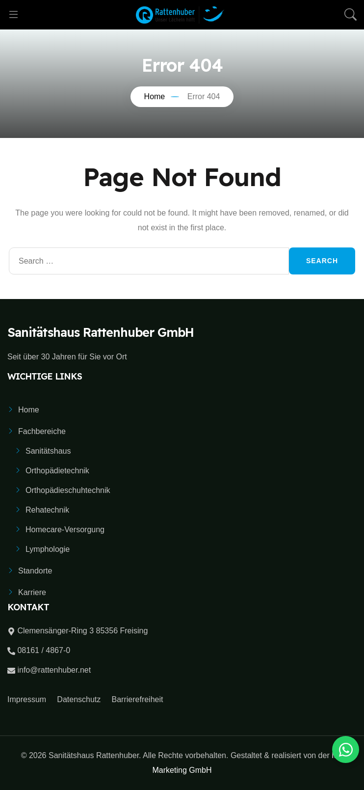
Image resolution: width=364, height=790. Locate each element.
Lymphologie (48, 549)
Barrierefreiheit (137, 699)
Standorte (35, 571)
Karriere (32, 592)
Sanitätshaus (48, 451)
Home (28, 410)
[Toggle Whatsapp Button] (345, 749)
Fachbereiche (42, 431)
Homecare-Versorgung (65, 529)
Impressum (26, 699)
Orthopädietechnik (57, 470)
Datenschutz (79, 699)
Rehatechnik (47, 510)
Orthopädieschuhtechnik (68, 490)
